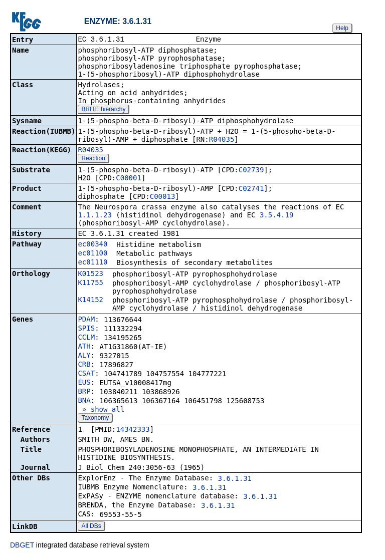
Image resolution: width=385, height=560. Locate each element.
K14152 (90, 301)
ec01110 (92, 263)
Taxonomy (95, 418)
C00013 (162, 197)
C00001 (128, 179)
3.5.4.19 (276, 216)
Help (342, 28)
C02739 (251, 171)
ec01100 (92, 254)
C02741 (251, 189)
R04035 (222, 140)
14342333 (132, 430)
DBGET (22, 546)
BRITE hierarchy (103, 110)
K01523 (90, 274)
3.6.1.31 (235, 479)
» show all (101, 410)
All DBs (91, 526)
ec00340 (92, 245)
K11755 (90, 283)
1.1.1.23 (94, 216)
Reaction (93, 159)
